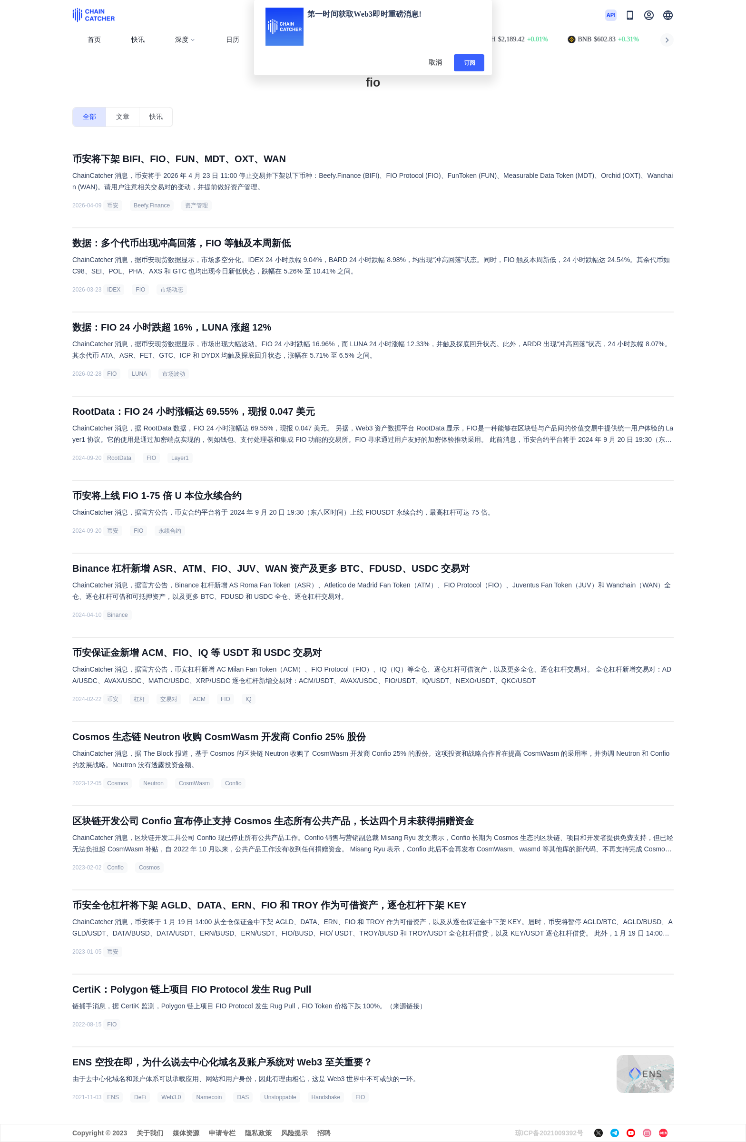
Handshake (326, 1097)
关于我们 (150, 1133)
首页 (94, 39)
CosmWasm (194, 783)
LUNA (139, 374)
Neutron (153, 783)
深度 (185, 39)
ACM (199, 699)
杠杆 (139, 699)
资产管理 (196, 205)
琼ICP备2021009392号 (549, 1133)
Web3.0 (171, 1097)
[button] (668, 15)
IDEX (113, 289)
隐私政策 (258, 1133)
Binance (117, 615)
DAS (243, 1097)
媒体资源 (186, 1133)
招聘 (324, 1133)
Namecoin (209, 1097)
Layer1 (180, 458)
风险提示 (294, 1133)
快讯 (138, 39)
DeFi (140, 1097)
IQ (248, 699)
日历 (232, 39)
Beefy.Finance (152, 205)
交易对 (168, 699)
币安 (112, 205)
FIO (140, 289)
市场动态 (171, 289)
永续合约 (169, 530)
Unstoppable (280, 1097)
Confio (233, 783)
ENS (113, 1097)
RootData (119, 458)
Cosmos (117, 783)
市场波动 (173, 374)
